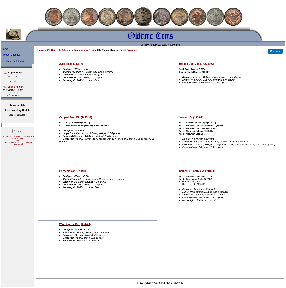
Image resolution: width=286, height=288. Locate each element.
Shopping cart (15, 86)
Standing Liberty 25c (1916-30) (197, 170)
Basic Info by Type (83, 50)
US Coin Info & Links (13, 61)
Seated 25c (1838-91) (191, 117)
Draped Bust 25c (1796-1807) (196, 63)
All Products (130, 50)
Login (14, 81)
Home (4, 48)
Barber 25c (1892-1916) (73, 170)
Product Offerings (11, 54)
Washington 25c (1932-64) (75, 224)
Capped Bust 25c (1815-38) (75, 117)
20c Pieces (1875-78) (71, 63)
